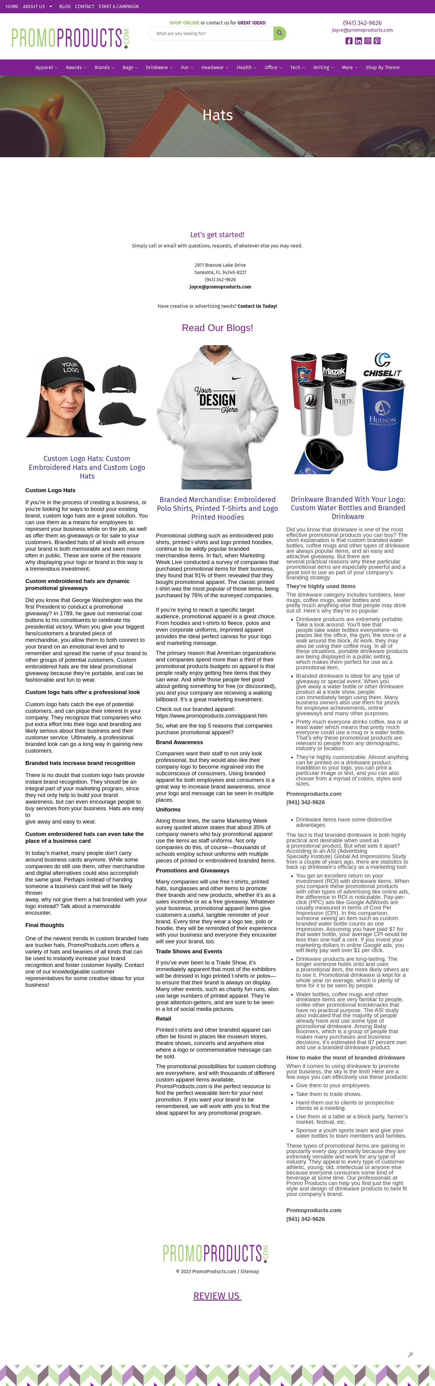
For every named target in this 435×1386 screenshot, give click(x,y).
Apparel (46, 67)
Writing (323, 67)
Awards (76, 67)
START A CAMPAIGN (118, 6)
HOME (12, 6)
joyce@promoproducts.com (362, 30)
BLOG (65, 6)
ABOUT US (34, 6)
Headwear (215, 67)
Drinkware (159, 67)
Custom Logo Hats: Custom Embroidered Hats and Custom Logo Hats (87, 467)
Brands (105, 67)
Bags (130, 67)
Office (273, 67)
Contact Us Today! (257, 306)
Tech (297, 67)
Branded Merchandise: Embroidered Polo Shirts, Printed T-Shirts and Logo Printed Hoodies (217, 508)
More (350, 67)
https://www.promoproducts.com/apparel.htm (211, 715)
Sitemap (249, 1271)
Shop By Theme (383, 67)
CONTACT (84, 6)
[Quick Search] (211, 33)
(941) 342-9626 (362, 23)
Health (247, 67)
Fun (187, 67)
